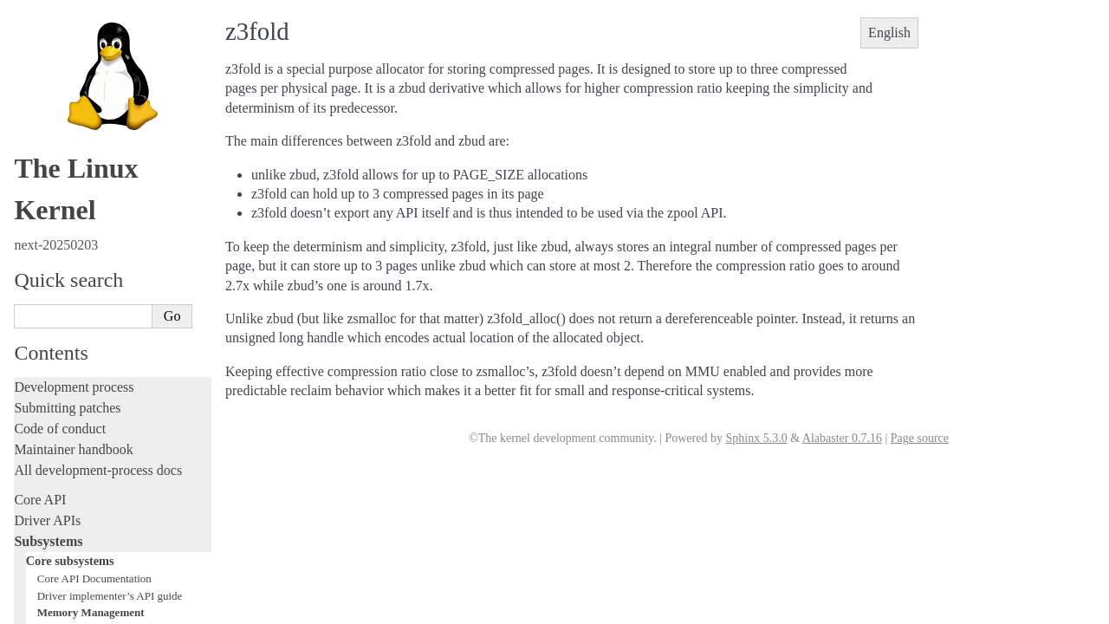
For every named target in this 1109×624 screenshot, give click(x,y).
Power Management (82, 59)
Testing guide (51, 295)
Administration (56, 428)
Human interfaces (69, 127)
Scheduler (59, 76)
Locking (56, 110)
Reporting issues (60, 470)
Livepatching (50, 378)
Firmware (41, 541)
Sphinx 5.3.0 (756, 438)
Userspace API (55, 511)
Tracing (35, 336)
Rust (26, 399)
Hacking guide (54, 316)
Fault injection (54, 357)
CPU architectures (64, 591)
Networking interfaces (81, 146)
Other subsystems (69, 184)
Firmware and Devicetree (84, 562)
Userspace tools (57, 491)
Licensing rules (56, 232)
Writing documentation (78, 253)
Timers (52, 93)
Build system (50, 449)
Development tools (66, 274)
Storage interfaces (70, 165)
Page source (920, 438)
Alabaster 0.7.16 (842, 438)
